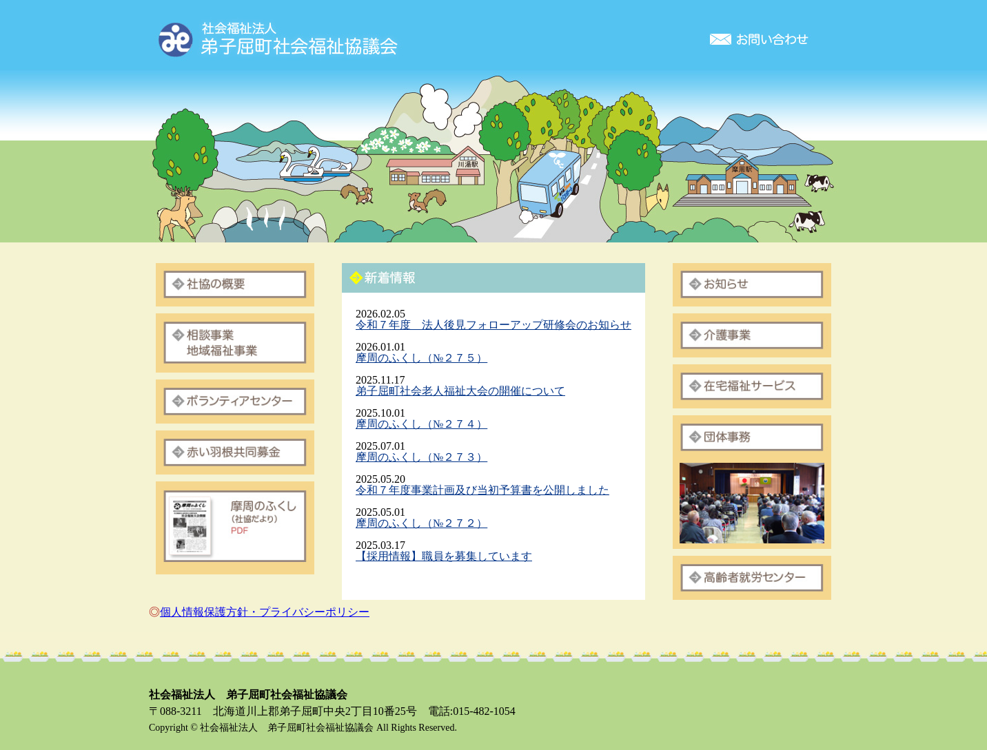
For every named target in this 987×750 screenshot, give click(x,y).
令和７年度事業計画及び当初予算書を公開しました (482, 490)
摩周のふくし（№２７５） (421, 358)
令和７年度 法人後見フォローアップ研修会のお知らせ (493, 325)
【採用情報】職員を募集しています (444, 556)
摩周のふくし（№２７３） (421, 457)
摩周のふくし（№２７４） (421, 424)
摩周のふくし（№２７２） (421, 523)
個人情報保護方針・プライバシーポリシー (264, 612)
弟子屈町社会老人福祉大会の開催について (460, 391)
